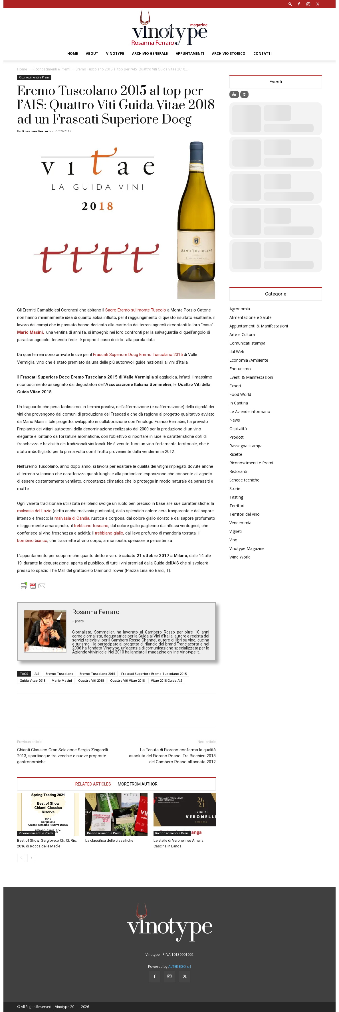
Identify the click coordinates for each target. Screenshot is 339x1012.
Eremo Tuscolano (59, 673)
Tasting (236, 497)
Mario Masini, (31, 332)
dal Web (236, 351)
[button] (290, 4)
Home (72, 53)
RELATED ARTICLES (93, 784)
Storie (234, 488)
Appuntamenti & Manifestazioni (258, 326)
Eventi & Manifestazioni (251, 377)
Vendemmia (240, 522)
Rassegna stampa (246, 445)
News (234, 420)
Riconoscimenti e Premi (51, 69)
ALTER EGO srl (179, 966)
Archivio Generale (150, 53)
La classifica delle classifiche (109, 840)
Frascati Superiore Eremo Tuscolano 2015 (154, 673)
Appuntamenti (190, 53)
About (92, 53)
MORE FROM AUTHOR (138, 784)
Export (235, 385)
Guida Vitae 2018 (32, 680)
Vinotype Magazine (247, 548)
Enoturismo (240, 368)
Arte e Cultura (242, 334)
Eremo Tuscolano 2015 (97, 673)
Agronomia (239, 308)
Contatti (262, 53)
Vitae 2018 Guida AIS (166, 680)
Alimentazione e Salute (250, 317)
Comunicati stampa (247, 343)
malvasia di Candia (72, 518)
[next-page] (31, 858)
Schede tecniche (244, 480)
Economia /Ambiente (248, 360)
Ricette (235, 454)
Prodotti (237, 437)
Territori (236, 505)
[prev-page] (21, 858)
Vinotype (115, 53)
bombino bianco (32, 540)
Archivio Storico (228, 53)
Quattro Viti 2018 (91, 680)
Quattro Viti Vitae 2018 (127, 680)
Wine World (240, 557)
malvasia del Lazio (34, 510)
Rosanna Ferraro (36, 131)
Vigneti (235, 531)
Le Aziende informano (249, 411)
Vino (233, 540)
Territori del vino (244, 514)
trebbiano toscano (91, 525)
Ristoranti (238, 471)
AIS (37, 673)
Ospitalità (238, 428)
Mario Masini (62, 680)
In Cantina (238, 403)
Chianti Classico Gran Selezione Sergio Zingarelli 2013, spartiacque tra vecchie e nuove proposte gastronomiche (62, 755)
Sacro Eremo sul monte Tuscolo (135, 310)
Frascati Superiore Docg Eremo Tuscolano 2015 (138, 354)
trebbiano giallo (109, 533)
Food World (240, 394)
